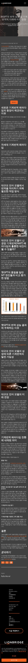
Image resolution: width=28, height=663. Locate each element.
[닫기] (26, 646)
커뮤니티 (11, 618)
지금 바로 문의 (8, 559)
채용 (10, 616)
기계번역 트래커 (14, 60)
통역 (10, 593)
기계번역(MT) (5, 46)
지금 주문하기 (14, 631)
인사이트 (11, 608)
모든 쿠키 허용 (14, 660)
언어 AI (11, 589)
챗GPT (5, 91)
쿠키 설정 (14, 656)
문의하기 (14, 102)
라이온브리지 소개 (13, 605)
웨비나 (10, 610)
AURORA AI (12, 598)
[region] (14, 653)
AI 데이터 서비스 (13, 591)
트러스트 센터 (12, 606)
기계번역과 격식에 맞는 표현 (17, 463)
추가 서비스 (12, 620)
